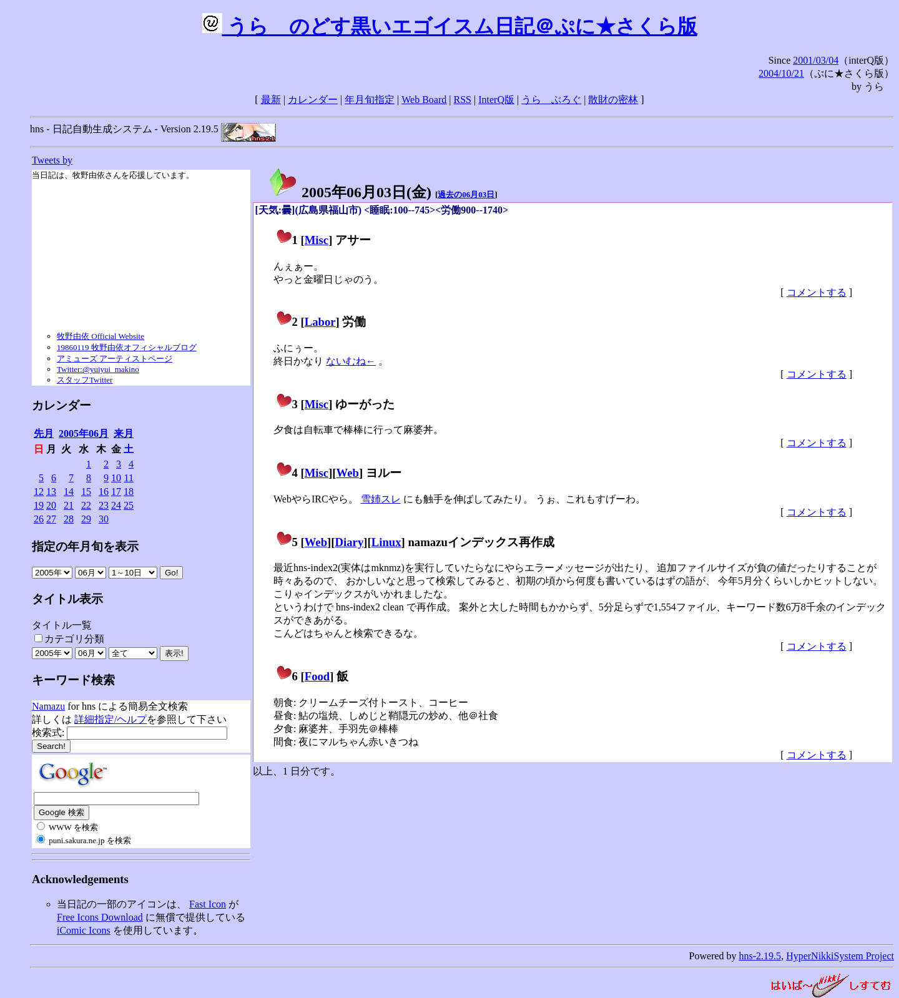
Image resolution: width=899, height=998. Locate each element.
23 (104, 505)
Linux (386, 542)
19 (39, 505)
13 (51, 491)
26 (39, 519)
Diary (349, 542)
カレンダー (313, 99)
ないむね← (351, 361)
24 (116, 505)
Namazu (48, 706)
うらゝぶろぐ (551, 99)
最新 (271, 99)
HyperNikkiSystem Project (840, 956)
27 (51, 519)
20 (51, 505)
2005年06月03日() (349, 192)
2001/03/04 (815, 60)
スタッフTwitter (84, 379)
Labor (320, 321)
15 (86, 491)
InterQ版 (496, 99)
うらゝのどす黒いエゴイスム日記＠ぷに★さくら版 (449, 26)
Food (317, 676)
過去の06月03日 (466, 194)
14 (69, 491)
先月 (44, 433)
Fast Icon (207, 904)
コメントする (817, 292)
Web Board (423, 99)
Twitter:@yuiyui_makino (98, 369)
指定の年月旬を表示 (85, 546)
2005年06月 (84, 433)
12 (39, 491)
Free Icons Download (100, 917)
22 (86, 505)
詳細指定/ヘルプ (110, 719)
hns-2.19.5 (760, 956)
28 (69, 519)
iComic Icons (84, 930)
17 (116, 491)
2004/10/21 (781, 73)
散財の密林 (613, 99)
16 (104, 491)
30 (104, 519)
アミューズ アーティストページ (114, 358)
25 (129, 505)
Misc (316, 240)
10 (116, 477)
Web (348, 472)
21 (69, 505)
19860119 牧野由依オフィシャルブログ (127, 347)
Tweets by (52, 160)
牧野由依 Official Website (100, 336)
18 (129, 491)
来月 (124, 433)
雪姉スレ (381, 499)
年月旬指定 (370, 99)
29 (86, 519)
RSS (462, 99)
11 (129, 477)
